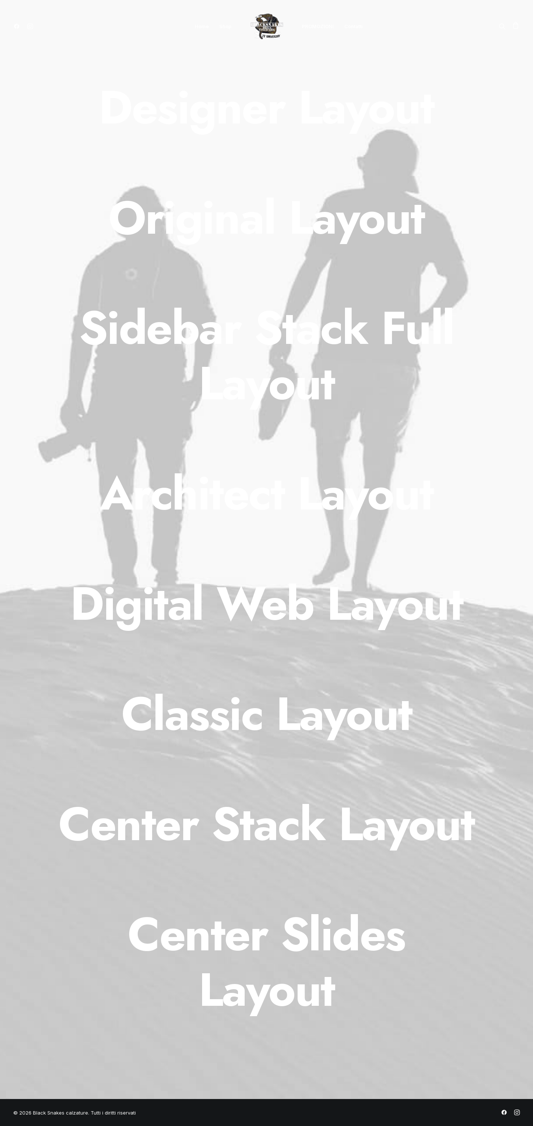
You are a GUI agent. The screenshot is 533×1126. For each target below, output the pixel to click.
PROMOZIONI (318, 26)
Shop (225, 26)
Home (202, 26)
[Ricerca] (504, 26)
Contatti (353, 26)
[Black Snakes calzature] (266, 26)
